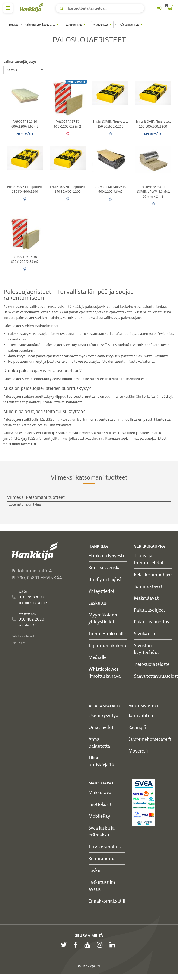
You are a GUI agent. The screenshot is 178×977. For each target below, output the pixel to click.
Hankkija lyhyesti (106, 555)
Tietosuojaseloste (151, 664)
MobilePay (99, 816)
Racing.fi (137, 727)
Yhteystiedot (101, 591)
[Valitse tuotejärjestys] (23, 70)
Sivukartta (144, 633)
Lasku (94, 870)
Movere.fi (138, 751)
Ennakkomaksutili (107, 901)
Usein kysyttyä (103, 715)
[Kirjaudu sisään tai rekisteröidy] (159, 8)
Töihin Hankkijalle (107, 633)
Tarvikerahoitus (105, 846)
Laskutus (98, 603)
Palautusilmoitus (151, 621)
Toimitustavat (148, 586)
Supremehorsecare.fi (149, 739)
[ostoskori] (170, 8)
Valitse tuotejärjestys (19, 61)
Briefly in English (106, 579)
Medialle (97, 657)
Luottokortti (101, 804)
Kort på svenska (105, 567)
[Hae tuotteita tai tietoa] (100, 8)
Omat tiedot (101, 727)
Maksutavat (146, 598)
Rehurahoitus (103, 858)
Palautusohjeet (149, 610)
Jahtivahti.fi (140, 715)
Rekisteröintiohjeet (153, 574)
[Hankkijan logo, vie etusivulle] (32, 7)
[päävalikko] (8, 8)
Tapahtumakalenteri (109, 645)
